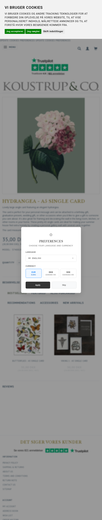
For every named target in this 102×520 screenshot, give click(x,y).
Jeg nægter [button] (33, 31)
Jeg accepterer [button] (14, 31)
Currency (31, 266)
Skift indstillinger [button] (53, 31)
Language (31, 252)
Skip (64, 285)
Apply (37, 285)
